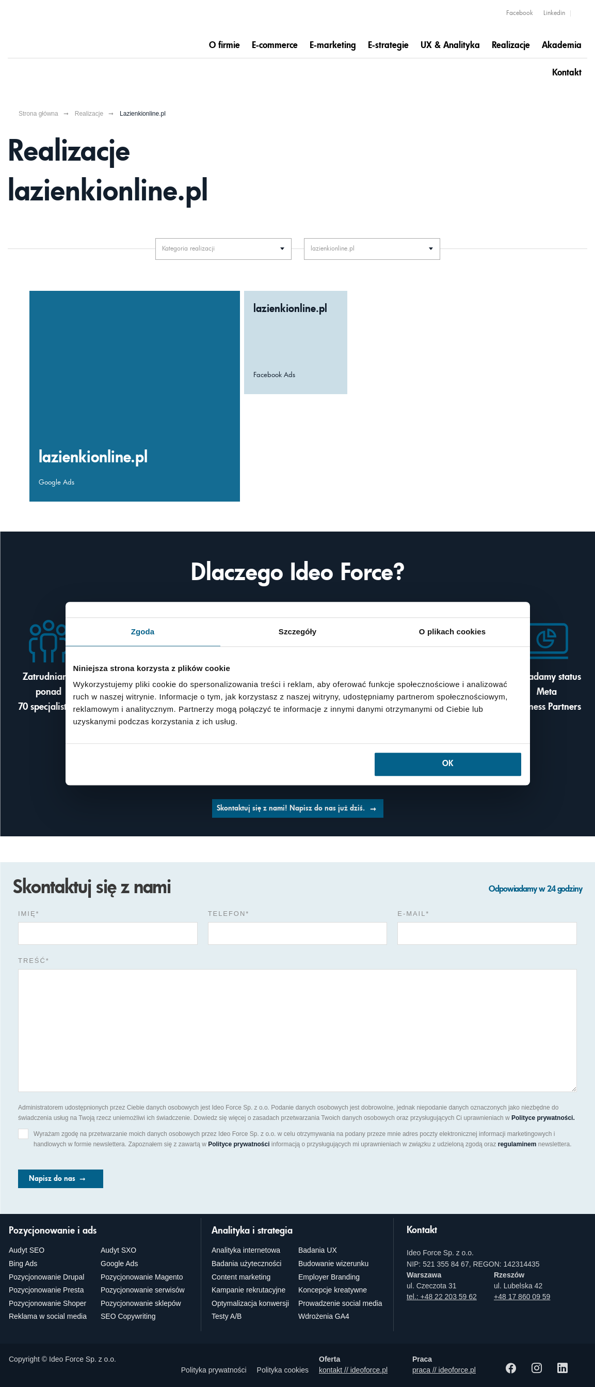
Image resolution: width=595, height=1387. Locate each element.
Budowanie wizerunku (333, 1263)
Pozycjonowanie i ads (53, 1231)
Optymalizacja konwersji (250, 1303)
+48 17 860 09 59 (522, 1296)
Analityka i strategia (252, 1231)
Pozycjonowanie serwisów (143, 1290)
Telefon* (229, 913)
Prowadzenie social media (340, 1303)
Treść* (34, 960)
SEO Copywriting (128, 1316)
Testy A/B (227, 1316)
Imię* (29, 913)
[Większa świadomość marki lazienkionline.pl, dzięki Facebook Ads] (295, 342)
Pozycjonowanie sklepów (141, 1303)
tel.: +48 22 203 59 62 (442, 1296)
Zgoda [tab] (143, 631)
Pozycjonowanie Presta (46, 1290)
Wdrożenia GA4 (323, 1316)
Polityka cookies (283, 1370)
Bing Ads (23, 1263)
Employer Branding (329, 1277)
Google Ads (119, 1263)
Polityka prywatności (214, 1370)
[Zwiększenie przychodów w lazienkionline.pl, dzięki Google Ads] (134, 396)
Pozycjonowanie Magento (142, 1277)
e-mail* (413, 913)
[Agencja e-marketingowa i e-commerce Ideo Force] (72, 29)
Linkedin (554, 13)
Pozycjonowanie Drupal (46, 1277)
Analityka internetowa (246, 1250)
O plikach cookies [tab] (452, 631)
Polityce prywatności (238, 1144)
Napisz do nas (52, 1178)
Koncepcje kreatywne (332, 1290)
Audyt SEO (26, 1250)
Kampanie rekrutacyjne (248, 1290)
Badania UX (317, 1250)
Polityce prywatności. (543, 1117)
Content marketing (241, 1277)
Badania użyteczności (246, 1263)
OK (447, 764)
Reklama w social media (48, 1316)
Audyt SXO (118, 1250)
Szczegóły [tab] (297, 631)
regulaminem (517, 1144)
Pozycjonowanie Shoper (47, 1303)
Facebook (519, 13)
